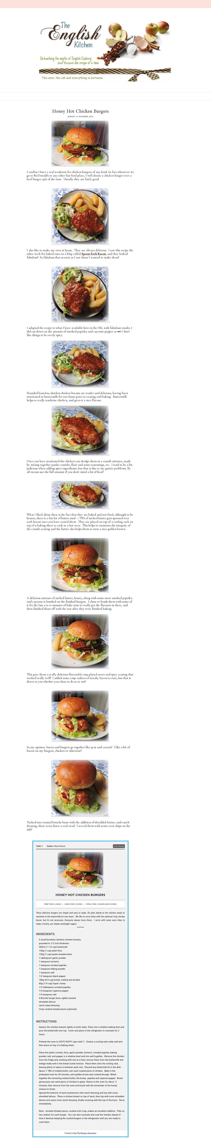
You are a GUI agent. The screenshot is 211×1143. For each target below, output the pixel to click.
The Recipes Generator (86, 1133)
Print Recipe (119, 846)
